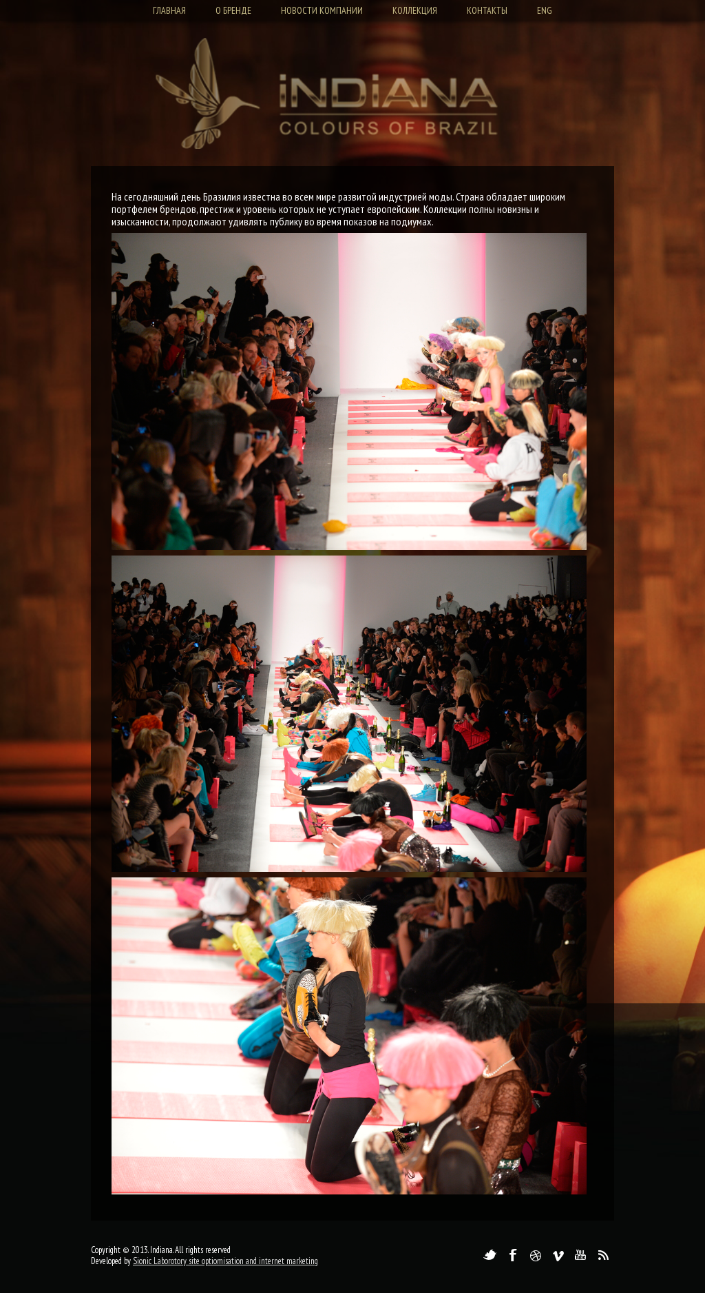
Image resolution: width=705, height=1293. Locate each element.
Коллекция (414, 10)
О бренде (233, 10)
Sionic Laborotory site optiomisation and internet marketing (225, 1261)
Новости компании (322, 10)
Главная (169, 10)
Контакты (487, 10)
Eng (544, 10)
